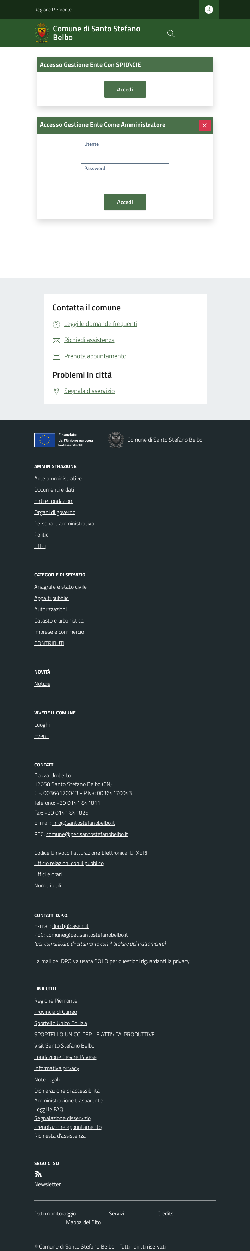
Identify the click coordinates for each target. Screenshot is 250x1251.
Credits (165, 1213)
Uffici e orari (48, 874)
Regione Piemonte (53, 9)
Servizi (116, 1213)
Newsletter (47, 1184)
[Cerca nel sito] (170, 33)
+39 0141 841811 (78, 802)
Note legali (47, 1079)
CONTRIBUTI (49, 643)
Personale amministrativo (64, 523)
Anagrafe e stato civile (60, 586)
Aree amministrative (58, 478)
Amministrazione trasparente (68, 1100)
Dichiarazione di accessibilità (67, 1090)
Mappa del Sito (83, 1222)
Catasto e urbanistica (59, 620)
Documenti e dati (54, 489)
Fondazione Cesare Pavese (65, 1057)
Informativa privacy (56, 1068)
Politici (41, 534)
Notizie (42, 684)
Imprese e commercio (59, 631)
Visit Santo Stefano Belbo (64, 1045)
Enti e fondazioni (53, 501)
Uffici (40, 546)
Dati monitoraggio (55, 1213)
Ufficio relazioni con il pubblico (69, 863)
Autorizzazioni (50, 609)
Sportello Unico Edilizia (60, 1023)
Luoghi (42, 724)
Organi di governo (54, 512)
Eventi (41, 736)
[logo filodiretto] (202, 33)
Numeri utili (47, 885)
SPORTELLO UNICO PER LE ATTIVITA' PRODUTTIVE (94, 1034)
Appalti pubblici (51, 598)
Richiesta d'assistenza (60, 1135)
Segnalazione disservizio (62, 1118)
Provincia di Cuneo (55, 1011)
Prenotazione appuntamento (68, 1127)
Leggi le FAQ (48, 1109)
